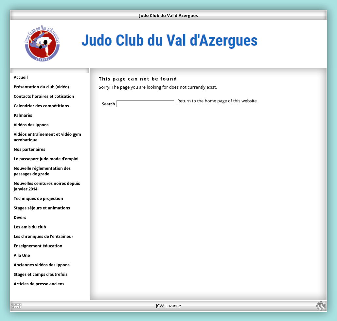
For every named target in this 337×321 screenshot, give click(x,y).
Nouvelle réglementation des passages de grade (42, 171)
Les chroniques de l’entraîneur (43, 236)
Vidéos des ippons (31, 125)
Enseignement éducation (38, 246)
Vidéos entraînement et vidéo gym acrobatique (47, 137)
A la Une (22, 255)
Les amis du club (30, 227)
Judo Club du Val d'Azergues (168, 15)
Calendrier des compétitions (41, 106)
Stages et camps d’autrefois (40, 274)
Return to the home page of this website (217, 101)
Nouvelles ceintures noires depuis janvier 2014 (47, 186)
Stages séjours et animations (42, 208)
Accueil (21, 77)
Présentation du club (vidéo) (41, 87)
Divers (20, 217)
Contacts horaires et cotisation (44, 96)
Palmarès (23, 115)
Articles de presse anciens (39, 284)
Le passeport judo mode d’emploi (46, 159)
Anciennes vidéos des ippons (42, 265)
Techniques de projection (38, 198)
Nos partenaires (29, 149)
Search (108, 103)
